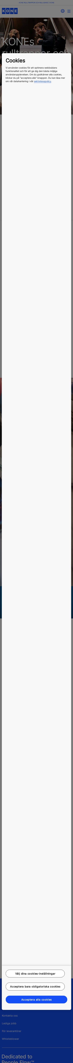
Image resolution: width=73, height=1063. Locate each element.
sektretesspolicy (42, 81)
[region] (36, 531)
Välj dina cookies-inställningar (35, 973)
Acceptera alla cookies (36, 999)
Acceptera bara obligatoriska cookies (35, 986)
